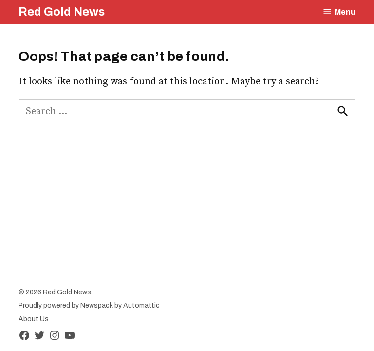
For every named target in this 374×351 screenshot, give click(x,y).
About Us (34, 319)
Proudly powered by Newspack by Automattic (89, 305)
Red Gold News (62, 11)
